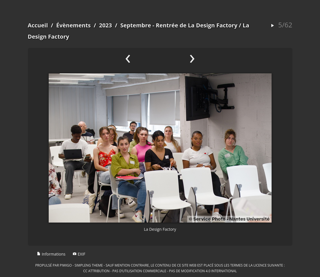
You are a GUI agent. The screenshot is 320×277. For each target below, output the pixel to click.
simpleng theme (89, 265)
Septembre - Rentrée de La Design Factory (178, 25)
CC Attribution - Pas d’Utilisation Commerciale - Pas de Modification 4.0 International (160, 271)
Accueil (38, 25)
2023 (105, 25)
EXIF (79, 254)
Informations (51, 254)
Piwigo (66, 265)
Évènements (73, 25)
